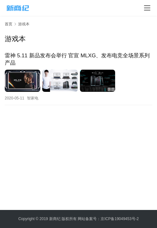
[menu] (147, 8)
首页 (8, 24)
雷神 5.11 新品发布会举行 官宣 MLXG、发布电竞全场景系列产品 (77, 59)
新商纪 (55, 219)
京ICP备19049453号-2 (120, 219)
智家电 (32, 98)
